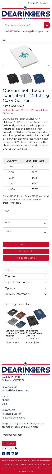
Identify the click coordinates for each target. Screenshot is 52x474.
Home (5, 396)
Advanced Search (11, 414)
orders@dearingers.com (35, 31)
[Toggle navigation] (4, 40)
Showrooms (8, 410)
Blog (4, 404)
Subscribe (9, 443)
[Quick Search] (23, 25)
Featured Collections (13, 417)
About (5, 400)
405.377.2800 (12, 31)
